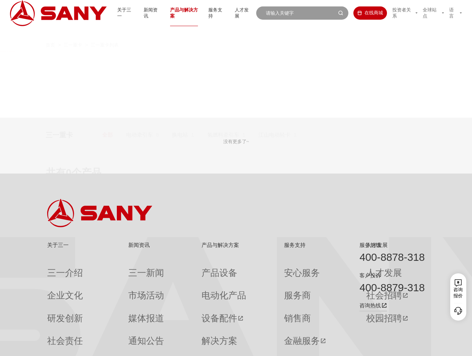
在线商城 (361, 12)
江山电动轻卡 (274, 60)
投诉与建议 (252, 326)
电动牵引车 (139, 60)
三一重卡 (73, 32)
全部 (107, 60)
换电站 (180, 60)
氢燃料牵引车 (223, 60)
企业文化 (56, 279)
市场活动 (116, 279)
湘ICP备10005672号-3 (129, 346)
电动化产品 (177, 279)
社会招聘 (311, 279)
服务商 (248, 279)
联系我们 (349, 346)
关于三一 (104, 12)
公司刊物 (56, 326)
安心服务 (250, 267)
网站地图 (328, 346)
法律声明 (391, 346)
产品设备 (175, 267)
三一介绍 (56, 267)
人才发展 (234, 12)
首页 (50, 32)
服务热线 (370, 245)
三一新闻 (116, 267)
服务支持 (205, 12)
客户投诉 (370, 275)
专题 (111, 326)
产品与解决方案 (169, 12)
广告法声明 (415, 346)
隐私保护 (370, 346)
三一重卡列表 (105, 32)
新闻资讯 (133, 12)
